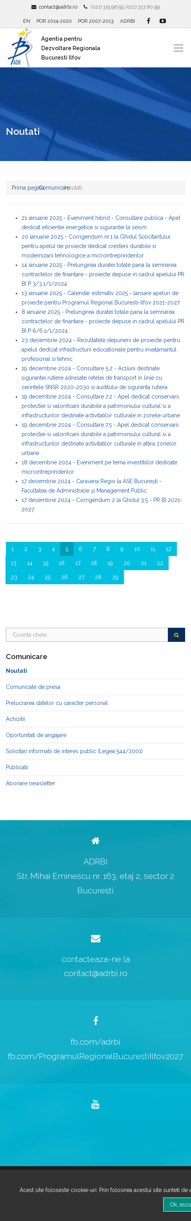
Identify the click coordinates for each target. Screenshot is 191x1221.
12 (168, 549)
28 (98, 577)
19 (110, 563)
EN (26, 21)
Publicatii (17, 767)
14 (30, 563)
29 (115, 577)
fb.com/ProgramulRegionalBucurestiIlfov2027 (95, 1056)
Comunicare (54, 188)
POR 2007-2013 (96, 21)
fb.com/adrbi (95, 1042)
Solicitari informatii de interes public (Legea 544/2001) (74, 751)
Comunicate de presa (33, 687)
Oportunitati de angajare (36, 735)
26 (64, 577)
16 (62, 563)
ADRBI (127, 21)
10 (137, 549)
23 (14, 577)
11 (153, 549)
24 (31, 577)
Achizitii (15, 719)
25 (48, 577)
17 (77, 563)
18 (94, 563)
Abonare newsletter (30, 783)
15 (45, 563)
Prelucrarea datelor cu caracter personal (57, 703)
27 (81, 577)
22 (160, 563)
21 (143, 563)
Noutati (16, 671)
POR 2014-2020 (54, 21)
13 (13, 563)
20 (127, 563)
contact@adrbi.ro (58, 7)
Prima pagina (28, 188)
